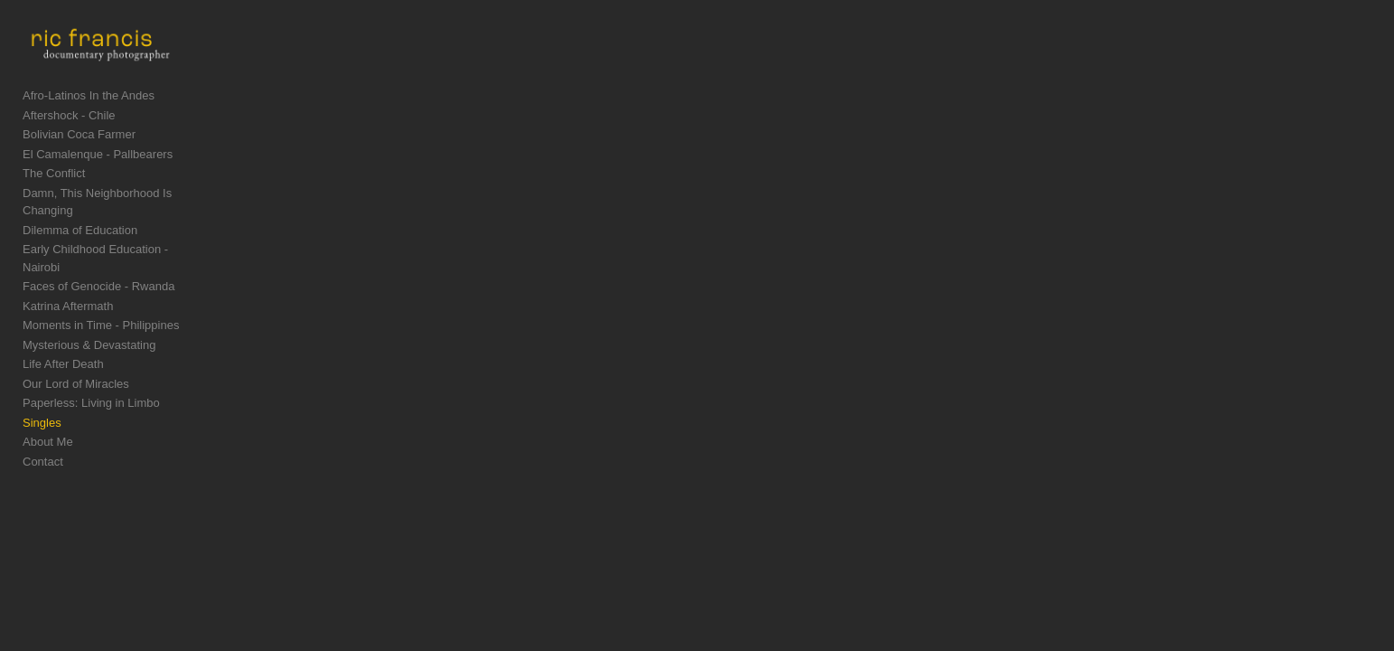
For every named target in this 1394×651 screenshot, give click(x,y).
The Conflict (54, 205)
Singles (42, 418)
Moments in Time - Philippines (101, 321)
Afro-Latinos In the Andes (88, 127)
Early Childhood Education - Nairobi (116, 262)
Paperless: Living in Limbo (91, 399)
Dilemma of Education (80, 243)
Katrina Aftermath (68, 301)
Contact (43, 457)
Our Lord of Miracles (76, 379)
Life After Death (63, 360)
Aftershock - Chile (69, 146)
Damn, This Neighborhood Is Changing (124, 224)
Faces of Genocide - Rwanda (98, 282)
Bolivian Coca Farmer (79, 166)
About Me (48, 438)
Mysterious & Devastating (89, 340)
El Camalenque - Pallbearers (98, 185)
